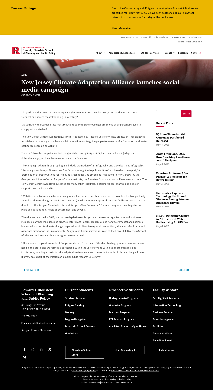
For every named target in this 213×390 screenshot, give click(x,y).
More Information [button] (121, 27)
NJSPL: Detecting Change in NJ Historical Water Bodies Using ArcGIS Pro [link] (172, 219)
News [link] (194, 53)
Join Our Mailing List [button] (127, 350)
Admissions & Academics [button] (122, 53)
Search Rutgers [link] (195, 37)
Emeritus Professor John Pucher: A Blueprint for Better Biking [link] (172, 177)
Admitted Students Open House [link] (127, 326)
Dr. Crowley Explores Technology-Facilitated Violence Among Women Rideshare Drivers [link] (172, 197)
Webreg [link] (69, 312)
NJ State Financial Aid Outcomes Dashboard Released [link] (170, 138)
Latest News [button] (166, 350)
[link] (30, 269)
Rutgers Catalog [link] (74, 305)
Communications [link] (162, 333)
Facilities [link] (158, 326)
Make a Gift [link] (146, 37)
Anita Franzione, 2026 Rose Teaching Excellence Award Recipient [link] (173, 157)
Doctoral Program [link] (119, 312)
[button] (186, 113)
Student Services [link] (150, 53)
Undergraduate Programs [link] (123, 298)
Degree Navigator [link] (75, 319)
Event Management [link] (164, 319)
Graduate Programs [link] (120, 305)
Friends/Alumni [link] (161, 37)
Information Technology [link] (167, 305)
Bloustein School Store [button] (81, 352)
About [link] (99, 53)
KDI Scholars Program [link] (121, 319)
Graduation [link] (71, 333)
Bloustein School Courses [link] (80, 326)
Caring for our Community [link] (190, 42)
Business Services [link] (163, 312)
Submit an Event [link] (162, 340)
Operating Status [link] (129, 37)
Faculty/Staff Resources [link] (167, 298)
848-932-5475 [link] (29, 315)
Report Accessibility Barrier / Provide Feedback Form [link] (135, 370)
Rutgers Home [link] (178, 37)
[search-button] (199, 52)
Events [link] (168, 53)
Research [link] (183, 53)
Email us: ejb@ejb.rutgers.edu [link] (38, 323)
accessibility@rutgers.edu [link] (84, 370)
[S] (168, 113)
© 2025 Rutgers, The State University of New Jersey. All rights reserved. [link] (106, 376)
